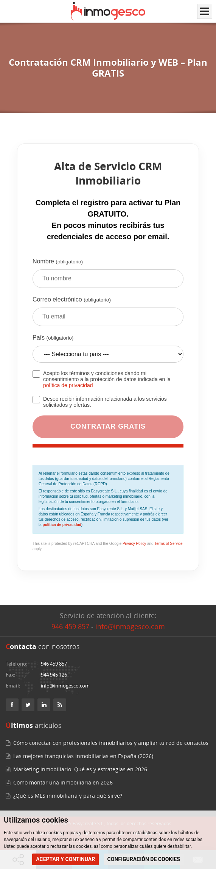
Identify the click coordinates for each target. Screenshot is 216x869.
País (108, 351)
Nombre (108, 276)
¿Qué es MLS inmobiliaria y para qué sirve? (67, 795)
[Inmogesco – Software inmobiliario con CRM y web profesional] (108, 11)
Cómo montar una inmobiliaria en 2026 (63, 782)
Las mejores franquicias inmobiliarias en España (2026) (83, 756)
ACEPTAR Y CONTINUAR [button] (65, 859)
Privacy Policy (134, 543)
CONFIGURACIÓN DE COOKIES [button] (143, 859)
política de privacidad (68, 385)
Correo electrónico (108, 314)
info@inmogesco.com (130, 626)
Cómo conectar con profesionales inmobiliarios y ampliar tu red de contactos (110, 742)
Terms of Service (168, 543)
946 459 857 (70, 626)
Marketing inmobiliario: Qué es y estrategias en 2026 (80, 769)
